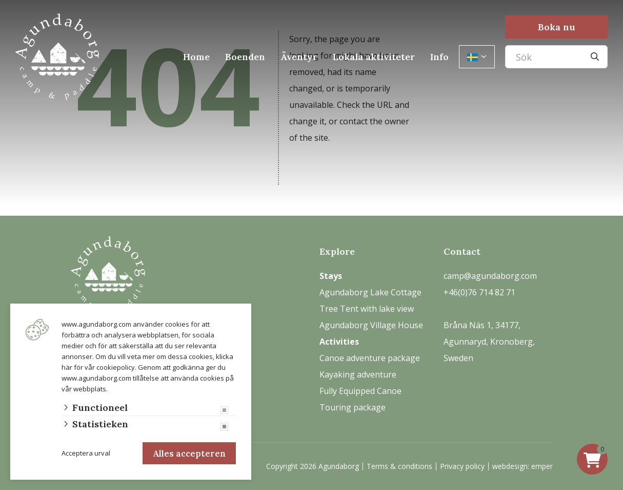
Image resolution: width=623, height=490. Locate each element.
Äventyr (298, 57)
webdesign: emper (522, 466)
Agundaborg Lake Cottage (370, 292)
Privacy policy (462, 466)
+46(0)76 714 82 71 (479, 292)
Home (196, 57)
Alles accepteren (187, 452)
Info (439, 57)
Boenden (245, 57)
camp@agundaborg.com (490, 275)
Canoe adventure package (369, 358)
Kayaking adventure (357, 374)
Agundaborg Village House (371, 325)
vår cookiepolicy (110, 363)
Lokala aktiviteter (374, 57)
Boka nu (556, 27)
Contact (462, 251)
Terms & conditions (399, 466)
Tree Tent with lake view (366, 308)
